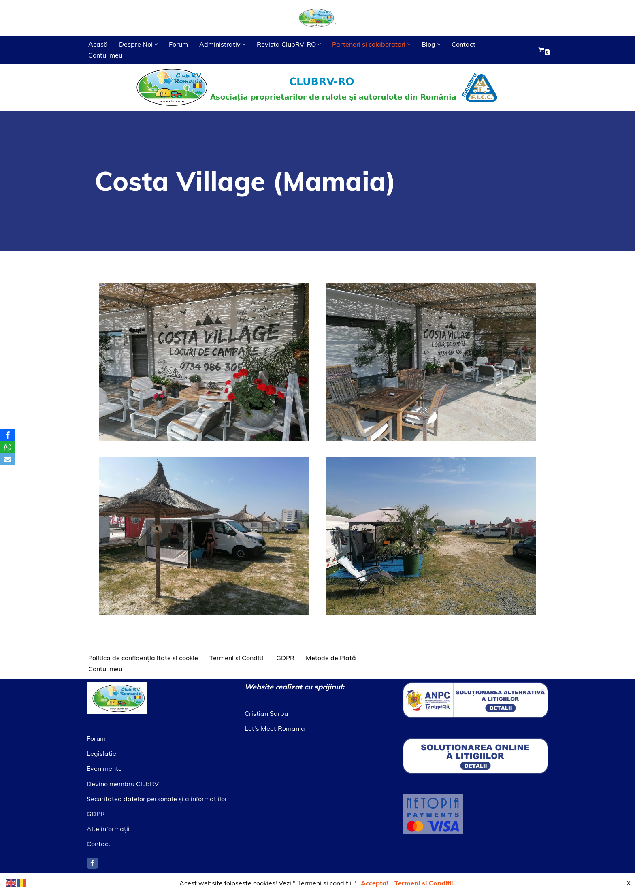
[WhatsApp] (7, 447)
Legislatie (101, 753)
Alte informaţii (108, 829)
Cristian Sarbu (266, 713)
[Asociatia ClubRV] (317, 17)
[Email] (7, 459)
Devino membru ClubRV (123, 784)
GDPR (285, 658)
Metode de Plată (331, 658)
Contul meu (105, 55)
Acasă (98, 44)
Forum (178, 44)
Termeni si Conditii (237, 658)
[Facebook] (92, 863)
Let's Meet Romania (275, 728)
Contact (463, 44)
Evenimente (104, 768)
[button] (156, 44)
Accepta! (374, 883)
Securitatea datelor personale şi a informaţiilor (157, 799)
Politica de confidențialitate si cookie (143, 658)
